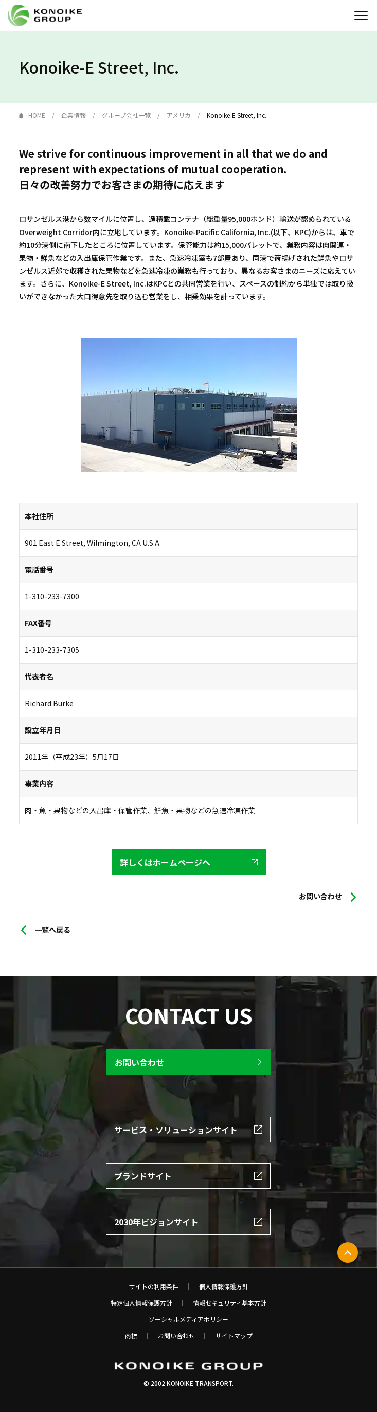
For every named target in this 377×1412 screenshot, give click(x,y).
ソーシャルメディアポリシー (188, 1319)
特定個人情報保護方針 (141, 1303)
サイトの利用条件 (153, 1286)
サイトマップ (234, 1336)
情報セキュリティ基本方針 (229, 1303)
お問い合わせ (176, 1336)
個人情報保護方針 (223, 1286)
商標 (131, 1336)
